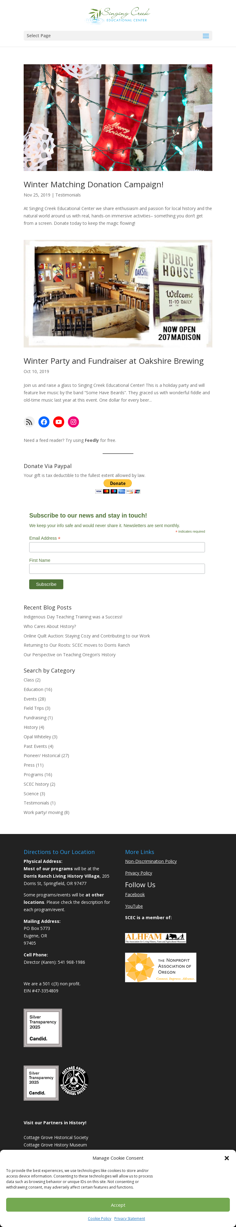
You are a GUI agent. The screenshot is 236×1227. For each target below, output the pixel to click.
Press (29, 765)
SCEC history (36, 784)
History (31, 727)
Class (29, 680)
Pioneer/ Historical (42, 755)
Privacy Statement (129, 1218)
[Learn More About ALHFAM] (155, 941)
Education (33, 689)
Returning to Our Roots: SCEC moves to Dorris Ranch (77, 645)
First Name (39, 560)
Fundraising (35, 718)
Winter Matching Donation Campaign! (93, 184)
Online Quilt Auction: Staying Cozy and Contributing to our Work (87, 636)
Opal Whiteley (37, 737)
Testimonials (68, 195)
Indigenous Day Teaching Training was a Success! (73, 617)
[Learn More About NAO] (160, 980)
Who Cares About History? (50, 626)
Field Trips (34, 708)
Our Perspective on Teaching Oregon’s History (70, 654)
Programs (33, 774)
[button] (227, 1158)
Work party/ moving (43, 812)
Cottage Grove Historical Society (56, 1137)
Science (31, 793)
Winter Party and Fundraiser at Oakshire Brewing (114, 360)
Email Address (45, 538)
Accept (118, 1205)
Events (30, 699)
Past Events (35, 746)
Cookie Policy (99, 1218)
